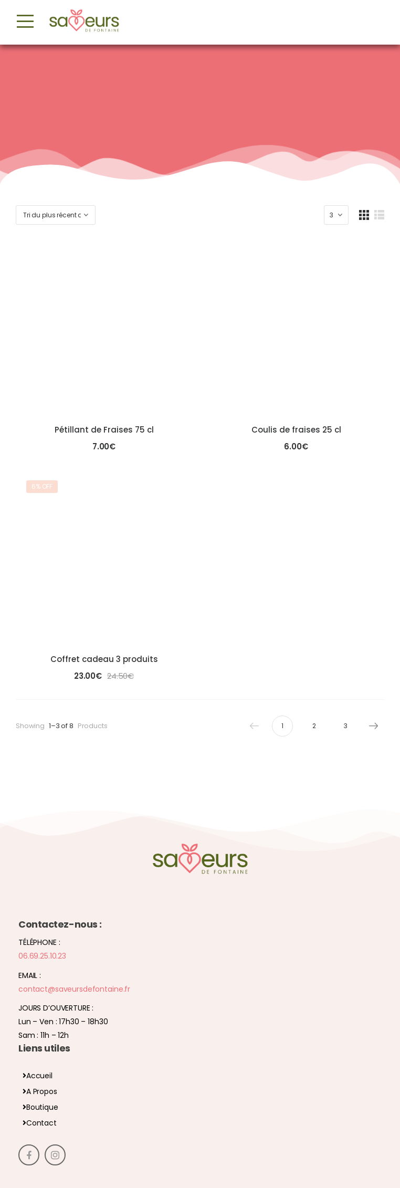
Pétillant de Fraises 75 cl (104, 429)
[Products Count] (336, 215)
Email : (29, 975)
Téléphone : (39, 942)
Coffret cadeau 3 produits (104, 659)
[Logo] (84, 22)
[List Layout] (379, 215)
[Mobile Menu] (25, 21)
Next (371, 726)
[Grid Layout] (364, 215)
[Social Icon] (28, 1154)
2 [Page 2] (314, 725)
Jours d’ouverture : (55, 1008)
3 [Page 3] (346, 725)
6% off (41, 486)
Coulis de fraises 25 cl (296, 429)
